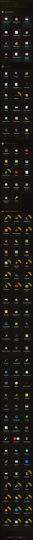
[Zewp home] (5, 1)
